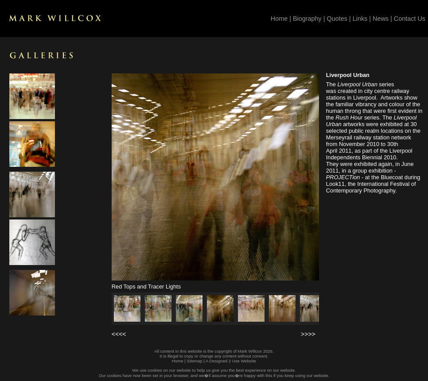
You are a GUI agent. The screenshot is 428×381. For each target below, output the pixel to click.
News (381, 18)
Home (279, 18)
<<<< (119, 334)
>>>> (308, 334)
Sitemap (194, 360)
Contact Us (409, 18)
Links (360, 18)
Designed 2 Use (225, 360)
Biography (307, 18)
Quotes (337, 18)
